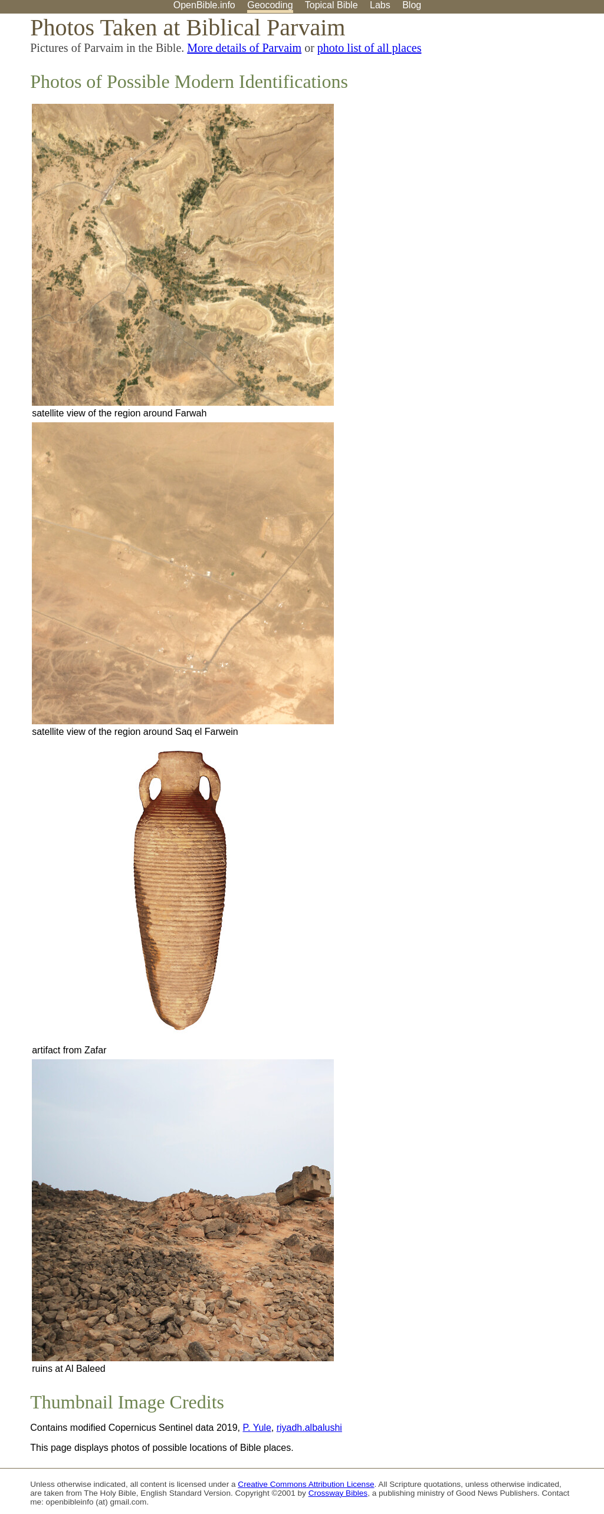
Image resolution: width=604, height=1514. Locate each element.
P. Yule (256, 1428)
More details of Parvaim (244, 47)
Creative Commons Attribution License (306, 1484)
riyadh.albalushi (309, 1428)
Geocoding (270, 5)
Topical (331, 5)
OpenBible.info (204, 5)
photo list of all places (369, 47)
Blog (411, 5)
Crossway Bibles (337, 1493)
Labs (380, 5)
